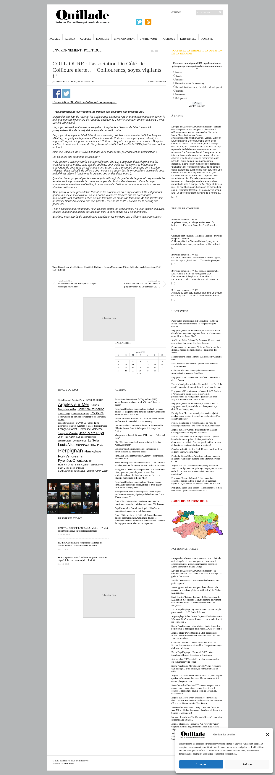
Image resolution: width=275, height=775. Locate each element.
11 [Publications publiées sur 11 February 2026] (133, 364)
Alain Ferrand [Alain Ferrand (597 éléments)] (64, 400)
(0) (177, 197)
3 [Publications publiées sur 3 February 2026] (125, 361)
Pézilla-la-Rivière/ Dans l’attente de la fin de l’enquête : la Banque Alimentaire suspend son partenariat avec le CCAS (196, 459)
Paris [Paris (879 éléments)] (100, 445)
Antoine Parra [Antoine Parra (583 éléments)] (78, 400)
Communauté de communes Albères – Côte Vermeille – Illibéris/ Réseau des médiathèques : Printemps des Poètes (196, 350)
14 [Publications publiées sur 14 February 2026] (155, 364)
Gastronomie (149, 38)
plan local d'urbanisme (145, 267)
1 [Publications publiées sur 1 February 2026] (162, 358)
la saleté (180, 79)
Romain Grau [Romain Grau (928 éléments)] (66, 464)
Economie (102, 38)
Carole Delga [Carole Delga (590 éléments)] (64, 413)
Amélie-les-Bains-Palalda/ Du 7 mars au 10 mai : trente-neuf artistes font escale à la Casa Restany (197, 341)
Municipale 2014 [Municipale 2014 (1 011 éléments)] (86, 445)
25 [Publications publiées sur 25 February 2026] (133, 371)
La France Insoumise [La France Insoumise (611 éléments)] (86, 437)
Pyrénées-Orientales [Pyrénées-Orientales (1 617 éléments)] (73, 460)
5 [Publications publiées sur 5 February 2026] (140, 361)
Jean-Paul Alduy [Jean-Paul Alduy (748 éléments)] (66, 437)
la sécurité (180, 94)
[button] (267, 734)
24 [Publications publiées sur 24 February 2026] (126, 371)
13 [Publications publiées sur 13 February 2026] (147, 364)
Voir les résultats (197, 106)
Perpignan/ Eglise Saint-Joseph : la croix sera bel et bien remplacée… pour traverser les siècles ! (197, 489)
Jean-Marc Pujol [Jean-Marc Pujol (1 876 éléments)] (91, 433)
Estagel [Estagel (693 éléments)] (81, 426)
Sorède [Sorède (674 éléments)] (90, 471)
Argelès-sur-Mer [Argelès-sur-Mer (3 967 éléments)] (73, 404)
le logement (181, 98)
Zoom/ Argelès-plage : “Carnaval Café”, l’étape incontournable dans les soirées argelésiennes (193, 653)
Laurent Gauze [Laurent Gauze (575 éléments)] (64, 441)
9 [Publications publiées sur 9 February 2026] (118, 364)
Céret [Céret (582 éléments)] (90, 423)
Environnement (124, 38)
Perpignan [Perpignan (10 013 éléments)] (70, 450)
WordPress (69, 763)
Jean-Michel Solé (126, 267)
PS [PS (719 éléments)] (81, 456)
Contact (176, 12)
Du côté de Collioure (93, 267)
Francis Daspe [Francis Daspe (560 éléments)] (100, 426)
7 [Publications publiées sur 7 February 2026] (154, 361)
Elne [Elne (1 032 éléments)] (96, 422)
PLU (158, 267)
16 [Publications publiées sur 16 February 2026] (118, 368)
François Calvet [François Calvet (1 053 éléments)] (67, 429)
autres (179, 72)
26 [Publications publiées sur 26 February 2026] (140, 371)
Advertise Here (109, 318)
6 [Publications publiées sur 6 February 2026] (147, 361)
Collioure (78, 267)
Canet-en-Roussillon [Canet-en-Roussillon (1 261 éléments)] (91, 409)
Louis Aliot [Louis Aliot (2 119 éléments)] (66, 445)
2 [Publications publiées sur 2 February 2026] (118, 361)
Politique (168, 38)
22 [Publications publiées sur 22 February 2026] (162, 368)
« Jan (139, 373)
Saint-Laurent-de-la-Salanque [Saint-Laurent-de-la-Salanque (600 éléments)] (71, 471)
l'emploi (180, 91)
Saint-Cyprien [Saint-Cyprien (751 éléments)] (82, 464)
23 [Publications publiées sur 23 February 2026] (118, 371)
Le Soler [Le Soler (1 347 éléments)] (93, 440)
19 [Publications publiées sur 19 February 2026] (140, 368)
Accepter (201, 764)
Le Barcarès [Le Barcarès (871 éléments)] (79, 440)
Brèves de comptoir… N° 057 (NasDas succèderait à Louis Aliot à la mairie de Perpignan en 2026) (195, 272)
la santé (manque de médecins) (190, 83)
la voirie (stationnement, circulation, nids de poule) (199, 87)
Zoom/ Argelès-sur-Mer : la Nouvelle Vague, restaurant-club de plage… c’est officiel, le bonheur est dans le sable (196, 669)
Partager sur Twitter (66, 93)
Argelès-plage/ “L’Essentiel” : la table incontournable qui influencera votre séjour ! (195, 660)
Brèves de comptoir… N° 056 (185, 290)
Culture (85, 38)
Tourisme (207, 38)
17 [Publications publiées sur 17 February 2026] (126, 368)
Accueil (55, 38)
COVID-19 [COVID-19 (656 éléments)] (81, 423)
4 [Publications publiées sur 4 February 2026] (132, 361)
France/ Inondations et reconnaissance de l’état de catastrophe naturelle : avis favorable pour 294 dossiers (196, 424)
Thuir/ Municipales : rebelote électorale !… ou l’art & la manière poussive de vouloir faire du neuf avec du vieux (197, 385)
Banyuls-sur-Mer (65, 267)
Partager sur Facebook (57, 93)
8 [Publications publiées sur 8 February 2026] (162, 361)
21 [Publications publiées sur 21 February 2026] (155, 368)
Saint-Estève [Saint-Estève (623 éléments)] (97, 465)
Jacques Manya (110, 267)
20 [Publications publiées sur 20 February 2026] (147, 368)
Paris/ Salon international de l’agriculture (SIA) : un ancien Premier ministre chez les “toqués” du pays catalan (195, 324)
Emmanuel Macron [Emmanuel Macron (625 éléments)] (67, 426)
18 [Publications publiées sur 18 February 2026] (133, 368)
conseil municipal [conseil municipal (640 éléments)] (66, 423)
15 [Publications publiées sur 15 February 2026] (162, 364)
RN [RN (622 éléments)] (90, 461)
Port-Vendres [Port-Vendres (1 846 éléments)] (68, 456)
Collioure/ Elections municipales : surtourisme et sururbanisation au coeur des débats (193, 372)
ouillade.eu (65, 760)
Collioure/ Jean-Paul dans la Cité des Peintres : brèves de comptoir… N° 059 (197, 237)
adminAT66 (61, 81)
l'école (179, 76)
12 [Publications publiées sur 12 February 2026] (140, 364)
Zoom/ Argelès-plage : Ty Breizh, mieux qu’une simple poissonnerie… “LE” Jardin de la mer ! (196, 611)
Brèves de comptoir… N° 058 (185, 254)
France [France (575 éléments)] (89, 426)
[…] (173, 196)
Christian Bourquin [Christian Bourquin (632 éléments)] (80, 413)
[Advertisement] (109, 228)
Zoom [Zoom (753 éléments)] (105, 471)
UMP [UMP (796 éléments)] (98, 470)
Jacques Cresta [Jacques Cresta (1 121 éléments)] (68, 433)
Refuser (247, 764)
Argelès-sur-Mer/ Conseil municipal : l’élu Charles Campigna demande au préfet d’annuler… (194, 431)
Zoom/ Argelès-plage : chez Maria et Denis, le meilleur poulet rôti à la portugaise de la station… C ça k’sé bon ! (197, 627)
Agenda (70, 38)
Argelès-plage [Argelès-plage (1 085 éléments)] (94, 399)
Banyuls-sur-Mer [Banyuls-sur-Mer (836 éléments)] (67, 409)
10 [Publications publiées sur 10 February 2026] (126, 364)
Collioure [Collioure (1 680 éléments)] (96, 413)
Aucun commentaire (157, 81)
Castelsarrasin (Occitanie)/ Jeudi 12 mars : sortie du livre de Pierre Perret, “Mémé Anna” (197, 450)
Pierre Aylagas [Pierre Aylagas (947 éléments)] (93, 451)
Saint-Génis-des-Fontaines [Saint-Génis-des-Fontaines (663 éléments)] (71, 468)
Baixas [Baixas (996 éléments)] (95, 405)
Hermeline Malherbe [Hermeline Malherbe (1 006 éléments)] (91, 429)
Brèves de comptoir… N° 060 (185, 219)
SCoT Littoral (59, 269)
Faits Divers (188, 38)
